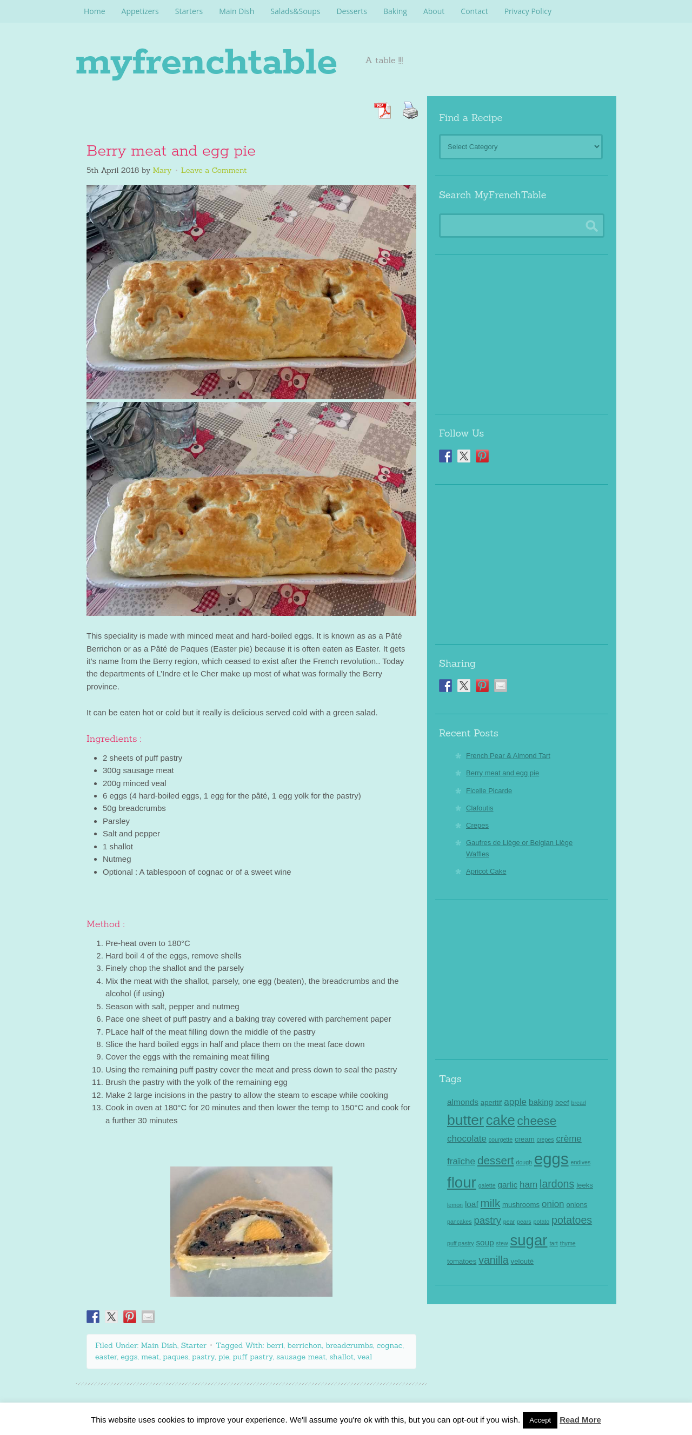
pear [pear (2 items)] (509, 1221)
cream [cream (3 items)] (525, 1139)
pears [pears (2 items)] (524, 1221)
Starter (194, 1345)
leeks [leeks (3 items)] (584, 1185)
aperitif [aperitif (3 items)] (491, 1102)
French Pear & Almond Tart (508, 756)
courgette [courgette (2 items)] (501, 1139)
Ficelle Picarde (489, 791)
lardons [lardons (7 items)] (557, 1184)
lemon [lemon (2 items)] (455, 1205)
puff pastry (253, 1357)
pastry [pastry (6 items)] (487, 1220)
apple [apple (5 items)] (515, 1102)
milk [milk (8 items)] (491, 1203)
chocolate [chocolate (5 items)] (467, 1139)
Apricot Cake (486, 871)
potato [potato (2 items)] (542, 1221)
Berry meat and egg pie (171, 151)
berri (275, 1345)
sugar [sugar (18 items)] (528, 1240)
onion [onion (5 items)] (553, 1204)
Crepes (477, 825)
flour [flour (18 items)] (461, 1182)
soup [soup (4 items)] (485, 1242)
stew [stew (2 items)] (502, 1243)
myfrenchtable (250, 59)
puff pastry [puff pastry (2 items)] (460, 1243)
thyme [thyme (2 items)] (568, 1243)
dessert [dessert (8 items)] (495, 1160)
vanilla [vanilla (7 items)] (493, 1260)
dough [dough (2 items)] (524, 1162)
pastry (203, 1357)
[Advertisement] (521, 330)
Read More (580, 1419)
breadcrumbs (349, 1345)
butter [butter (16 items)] (465, 1120)
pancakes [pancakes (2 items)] (459, 1221)
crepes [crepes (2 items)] (545, 1139)
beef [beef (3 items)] (562, 1102)
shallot (342, 1357)
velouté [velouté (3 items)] (522, 1261)
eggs (129, 1357)
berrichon (304, 1345)
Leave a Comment (214, 170)
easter (106, 1357)
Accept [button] (540, 1420)
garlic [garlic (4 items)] (508, 1184)
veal (364, 1357)
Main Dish (159, 1345)
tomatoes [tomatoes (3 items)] (461, 1261)
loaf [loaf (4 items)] (471, 1204)
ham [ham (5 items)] (528, 1184)
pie (223, 1357)
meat (150, 1357)
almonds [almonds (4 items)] (462, 1102)
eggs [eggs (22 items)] (551, 1159)
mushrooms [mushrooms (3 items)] (521, 1205)
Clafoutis (480, 808)
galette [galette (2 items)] (487, 1185)
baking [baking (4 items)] (541, 1102)
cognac (389, 1345)
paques (175, 1357)
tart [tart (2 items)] (553, 1243)
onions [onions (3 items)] (576, 1205)
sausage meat (301, 1357)
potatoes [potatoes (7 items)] (571, 1220)
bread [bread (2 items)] (578, 1102)
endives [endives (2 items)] (580, 1162)
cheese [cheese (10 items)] (537, 1121)
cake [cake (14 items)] (500, 1120)
